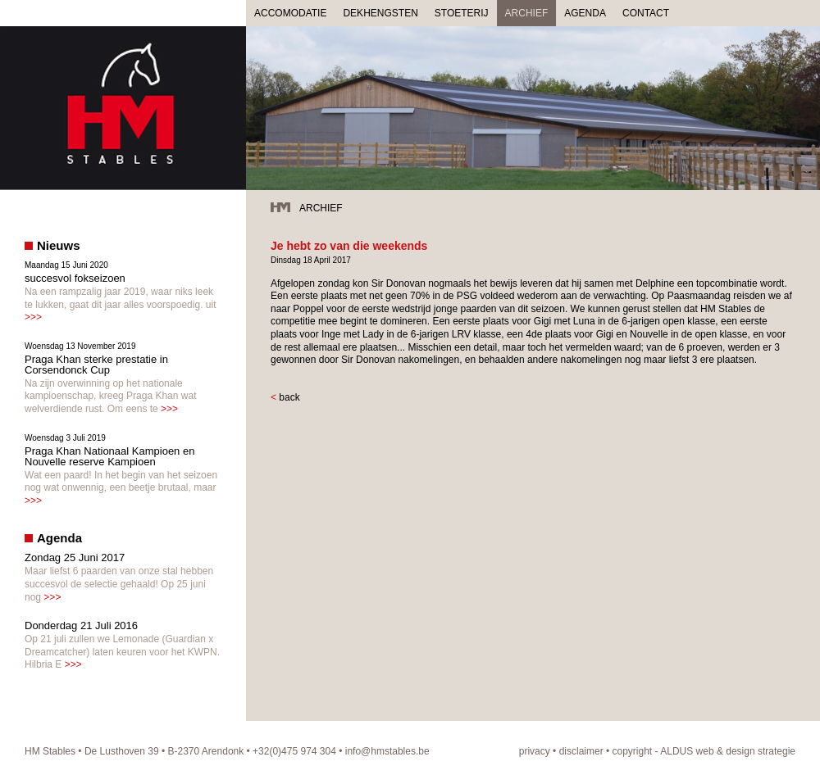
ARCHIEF (527, 13)
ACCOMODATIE (290, 13)
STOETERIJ (462, 13)
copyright (633, 751)
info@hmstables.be (387, 751)
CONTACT (645, 13)
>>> (33, 317)
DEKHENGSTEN (380, 13)
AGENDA (585, 13)
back (289, 397)
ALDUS (676, 751)
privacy (534, 751)
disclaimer (581, 751)
